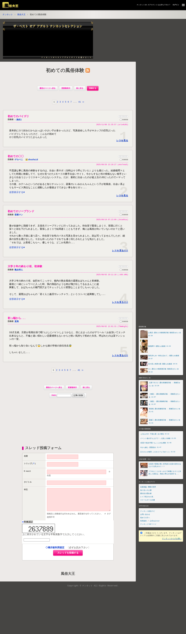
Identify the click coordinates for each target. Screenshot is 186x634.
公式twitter (155, 530)
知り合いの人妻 (146, 499)
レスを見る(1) (120, 253)
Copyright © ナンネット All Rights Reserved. (93, 594)
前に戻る (79, 88)
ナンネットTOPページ (148, 533)
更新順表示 (65, 88)
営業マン (19, 216)
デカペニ (19, 160)
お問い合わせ (145, 523)
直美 (17, 325)
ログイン (176, 5)
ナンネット (8, 14)
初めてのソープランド (21, 213)
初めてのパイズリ (18, 116)
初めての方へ (145, 526)
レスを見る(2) (120, 359)
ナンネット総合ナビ (147, 520)
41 (79, 102)
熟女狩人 (19, 272)
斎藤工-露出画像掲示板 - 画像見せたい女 (164, 428)
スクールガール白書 (147, 509)
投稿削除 (124, 120)
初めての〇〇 (16, 157)
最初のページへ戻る (48, 88)
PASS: (68, 399)
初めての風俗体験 (65, 71)
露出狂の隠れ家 (146, 502)
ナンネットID (142, 5)
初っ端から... (17, 322)
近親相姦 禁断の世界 (148, 496)
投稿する (92, 88)
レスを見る (122, 141)
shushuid (31, 160)
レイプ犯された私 (146, 505)
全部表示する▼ (17, 194)
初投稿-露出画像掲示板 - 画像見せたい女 (164, 417)
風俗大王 (21, 14)
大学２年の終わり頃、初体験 (25, 269)
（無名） (19, 120)
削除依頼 (123, 116)
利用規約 (143, 530)
